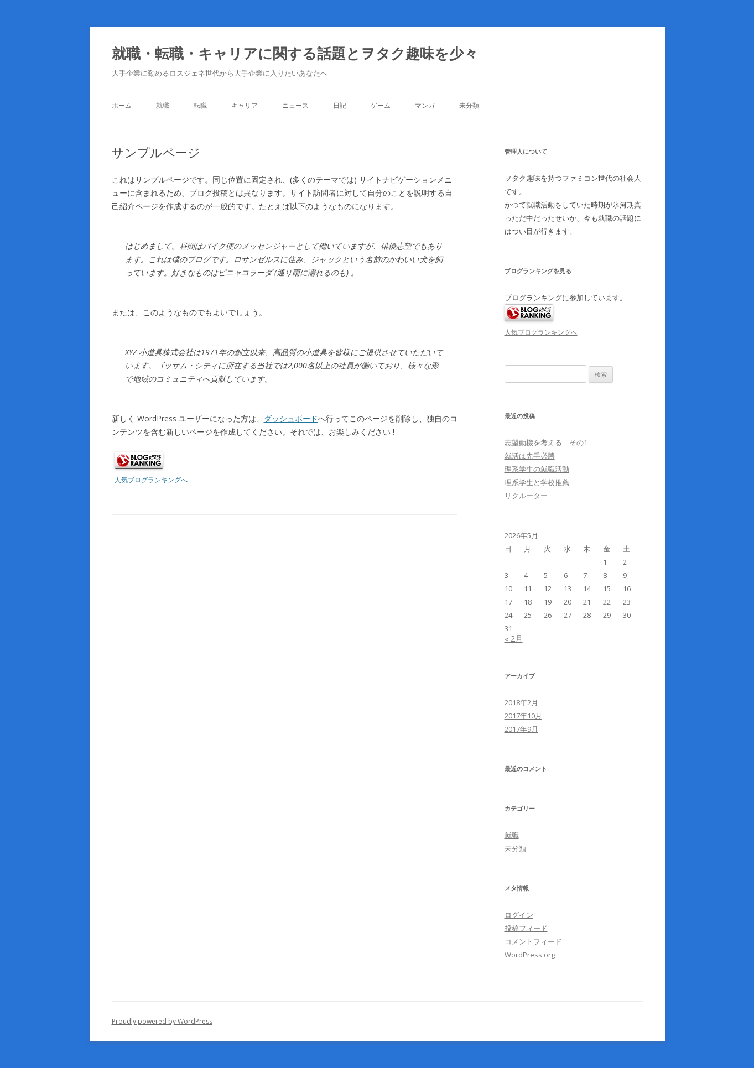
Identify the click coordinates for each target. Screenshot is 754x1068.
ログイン (519, 915)
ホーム (122, 105)
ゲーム (381, 105)
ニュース (295, 105)
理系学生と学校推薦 (537, 482)
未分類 (469, 105)
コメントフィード (533, 941)
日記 (339, 105)
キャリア (244, 105)
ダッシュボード (291, 418)
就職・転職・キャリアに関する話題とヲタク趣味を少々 (295, 53)
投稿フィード (526, 928)
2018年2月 (521, 702)
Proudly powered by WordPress (162, 1021)
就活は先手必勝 (530, 456)
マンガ (425, 105)
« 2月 (514, 638)
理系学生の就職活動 (537, 469)
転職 (200, 105)
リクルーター (526, 496)
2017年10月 (523, 716)
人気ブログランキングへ (151, 479)
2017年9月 (521, 729)
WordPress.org (530, 955)
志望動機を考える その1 (546, 442)
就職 (162, 105)
